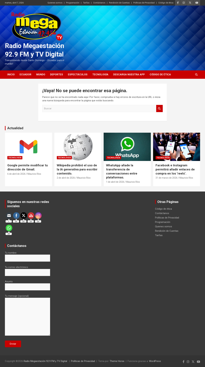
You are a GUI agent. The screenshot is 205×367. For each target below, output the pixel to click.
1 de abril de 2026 (115, 182)
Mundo (40, 74)
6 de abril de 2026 (16, 174)
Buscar (159, 108)
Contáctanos (99, 2)
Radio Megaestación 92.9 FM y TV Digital (46, 361)
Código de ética (165, 2)
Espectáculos (77, 74)
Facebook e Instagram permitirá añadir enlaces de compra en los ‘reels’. (175, 169)
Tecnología (100, 74)
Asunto (27, 284)
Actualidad (15, 128)
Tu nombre (27, 255)
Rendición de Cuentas (119, 2)
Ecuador (25, 74)
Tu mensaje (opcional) (27, 315)
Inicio (11, 74)
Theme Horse (117, 361)
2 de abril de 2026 (66, 177)
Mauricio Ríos (34, 174)
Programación (72, 2)
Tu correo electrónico (27, 270)
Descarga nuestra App (129, 74)
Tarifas (86, 2)
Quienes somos (54, 2)
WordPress (155, 361)
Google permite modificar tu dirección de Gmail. (27, 167)
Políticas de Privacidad (144, 2)
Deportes (56, 74)
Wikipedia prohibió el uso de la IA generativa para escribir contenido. (77, 169)
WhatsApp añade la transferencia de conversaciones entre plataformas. (121, 171)
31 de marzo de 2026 (166, 177)
